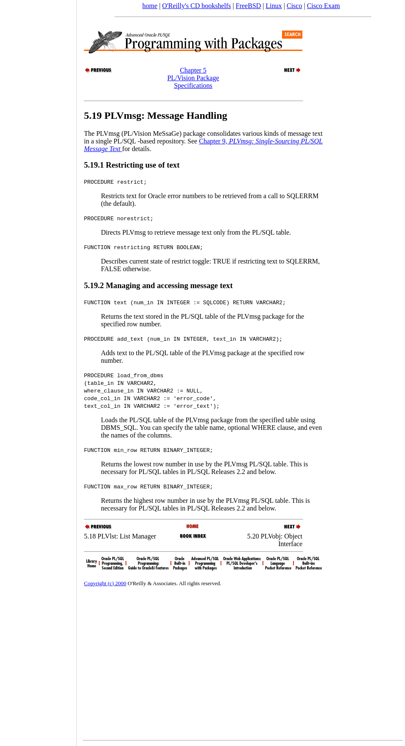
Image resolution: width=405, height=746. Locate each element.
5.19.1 (95, 164)
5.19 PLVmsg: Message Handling (155, 115)
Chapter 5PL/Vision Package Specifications (193, 78)
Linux (274, 5)
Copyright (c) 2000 (105, 583)
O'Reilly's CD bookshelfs (196, 5)
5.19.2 (95, 285)
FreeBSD (248, 5)
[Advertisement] (38, 370)
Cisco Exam (323, 5)
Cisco (294, 5)
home (150, 5)
